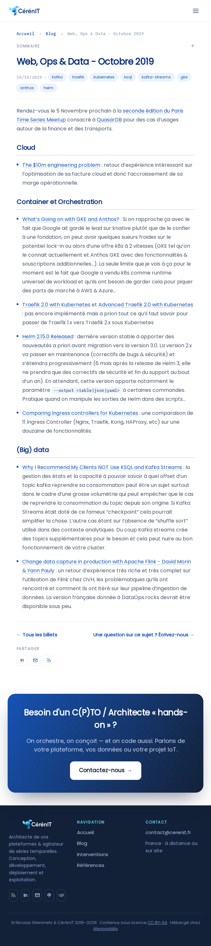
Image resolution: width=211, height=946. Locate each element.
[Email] (35, 660)
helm (48, 88)
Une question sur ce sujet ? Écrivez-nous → (143, 634)
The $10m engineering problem (61, 165)
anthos (27, 88)
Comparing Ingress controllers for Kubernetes (80, 413)
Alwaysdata (105, 929)
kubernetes (104, 77)
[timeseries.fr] (61, 895)
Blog (51, 33)
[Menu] (195, 10)
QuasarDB (109, 119)
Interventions (92, 854)
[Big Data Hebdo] (49, 895)
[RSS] (48, 660)
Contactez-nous (105, 770)
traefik (78, 77)
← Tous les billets (37, 634)
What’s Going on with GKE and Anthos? (70, 219)
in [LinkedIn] (22, 660)
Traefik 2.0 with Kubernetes (56, 304)
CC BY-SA (157, 923)
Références (90, 865)
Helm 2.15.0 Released (48, 336)
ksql (128, 77)
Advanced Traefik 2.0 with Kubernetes (145, 304)
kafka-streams (156, 77)
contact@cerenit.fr (168, 832)
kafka (57, 77)
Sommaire (28, 46)
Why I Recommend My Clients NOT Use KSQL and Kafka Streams (102, 467)
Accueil (25, 33)
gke (183, 77)
